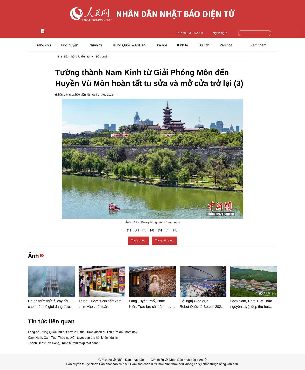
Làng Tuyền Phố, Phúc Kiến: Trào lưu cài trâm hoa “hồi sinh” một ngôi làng (150, 306)
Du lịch (203, 45)
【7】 (176, 230)
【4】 (152, 230)
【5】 (160, 230)
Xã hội (162, 45)
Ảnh (33, 256)
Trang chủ (43, 45)
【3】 (145, 230)
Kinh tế (182, 45)
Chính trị (95, 45)
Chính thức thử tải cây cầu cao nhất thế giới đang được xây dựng (50, 306)
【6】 (168, 230)
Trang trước (138, 240)
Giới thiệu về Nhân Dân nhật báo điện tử (179, 359)
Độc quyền (69, 45)
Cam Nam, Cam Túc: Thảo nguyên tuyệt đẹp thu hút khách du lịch (251, 306)
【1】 (129, 230)
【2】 (137, 230)
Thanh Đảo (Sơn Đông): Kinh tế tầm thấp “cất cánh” (64, 343)
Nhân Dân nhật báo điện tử (73, 56)
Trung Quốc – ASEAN (129, 45)
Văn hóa (226, 45)
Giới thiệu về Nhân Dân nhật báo (121, 359)
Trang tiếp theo (164, 240)
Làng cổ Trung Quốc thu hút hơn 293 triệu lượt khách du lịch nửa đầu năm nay (82, 332)
